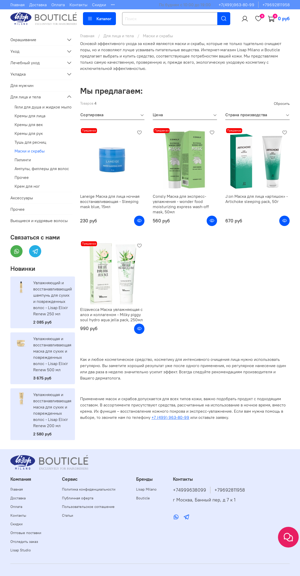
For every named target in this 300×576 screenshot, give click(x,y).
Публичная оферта (77, 498)
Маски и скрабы (30, 151)
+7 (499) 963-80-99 (170, 417)
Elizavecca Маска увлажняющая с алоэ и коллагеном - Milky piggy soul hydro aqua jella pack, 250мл (111, 314)
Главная (17, 4)
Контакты (78, 4)
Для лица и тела (118, 35)
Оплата (58, 4)
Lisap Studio (20, 550)
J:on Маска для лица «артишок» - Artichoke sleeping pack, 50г (256, 199)
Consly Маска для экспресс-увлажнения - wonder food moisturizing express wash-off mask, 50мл (181, 204)
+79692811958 (276, 4)
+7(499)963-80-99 (236, 4)
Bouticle (143, 498)
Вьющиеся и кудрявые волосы (39, 220)
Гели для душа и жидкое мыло (43, 107)
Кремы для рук (29, 133)
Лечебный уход (25, 62)
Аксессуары (21, 197)
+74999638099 (189, 490)
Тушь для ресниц (30, 142)
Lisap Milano (146, 489)
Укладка (18, 74)
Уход (14, 51)
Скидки (99, 4)
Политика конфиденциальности (88, 489)
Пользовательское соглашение (88, 506)
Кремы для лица (30, 115)
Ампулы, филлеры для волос (42, 168)
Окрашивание (23, 39)
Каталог (99, 18)
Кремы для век (29, 124)
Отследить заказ (24, 541)
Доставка (38, 4)
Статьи (67, 515)
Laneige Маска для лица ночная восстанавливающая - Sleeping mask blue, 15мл (109, 201)
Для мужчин (21, 85)
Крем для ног (27, 186)
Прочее (22, 177)
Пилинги (23, 159)
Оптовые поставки (25, 532)
